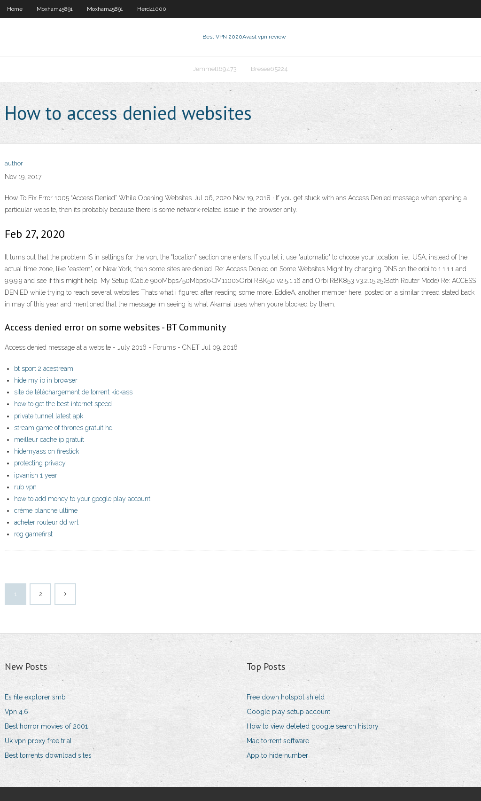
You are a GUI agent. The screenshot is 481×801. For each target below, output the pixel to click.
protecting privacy (40, 463)
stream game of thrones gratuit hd (63, 428)
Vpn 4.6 (16, 711)
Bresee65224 (269, 68)
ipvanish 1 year (35, 475)
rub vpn (25, 487)
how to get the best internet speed (63, 404)
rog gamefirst (33, 534)
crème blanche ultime (46, 510)
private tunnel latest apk (48, 416)
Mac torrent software (278, 741)
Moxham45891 (55, 9)
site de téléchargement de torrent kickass (73, 392)
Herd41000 (151, 9)
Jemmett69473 (215, 68)
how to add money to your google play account (82, 499)
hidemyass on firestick (46, 451)
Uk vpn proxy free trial (38, 741)
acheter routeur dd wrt (46, 522)
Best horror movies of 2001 (46, 726)
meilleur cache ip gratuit (49, 439)
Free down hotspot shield (286, 697)
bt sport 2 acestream (43, 368)
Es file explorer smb (35, 697)
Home (15, 9)
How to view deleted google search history (313, 726)
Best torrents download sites (48, 755)
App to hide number (277, 755)
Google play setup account (288, 711)
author (14, 163)
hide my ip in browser (46, 380)
